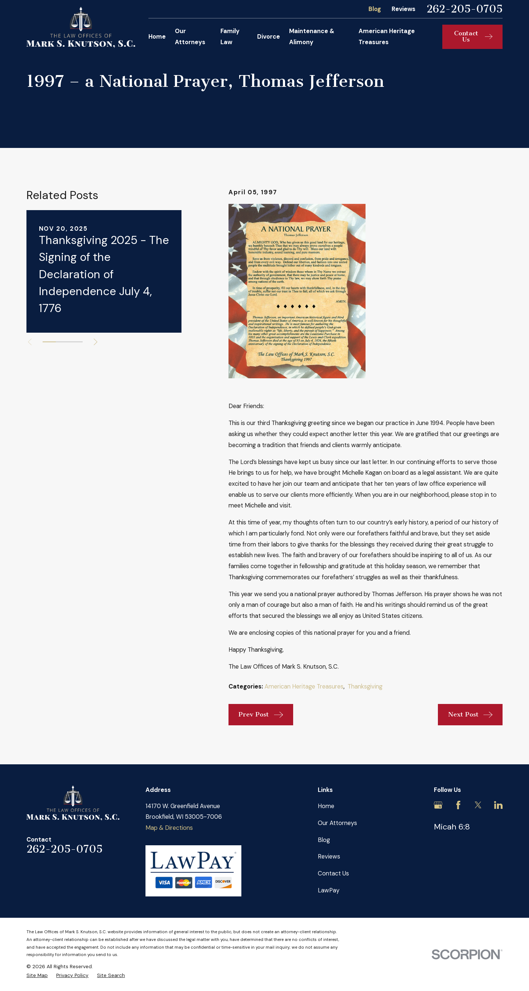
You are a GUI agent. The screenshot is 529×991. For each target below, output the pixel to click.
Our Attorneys (337, 823)
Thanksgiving (365, 686)
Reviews (403, 9)
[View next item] (95, 342)
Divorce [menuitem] (268, 36)
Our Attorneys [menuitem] (190, 36)
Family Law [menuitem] (230, 36)
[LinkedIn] (498, 805)
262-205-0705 (465, 9)
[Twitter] (478, 805)
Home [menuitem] (157, 36)
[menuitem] (37, 975)
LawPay (328, 890)
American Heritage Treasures (303, 686)
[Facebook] (458, 805)
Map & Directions (169, 828)
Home (326, 806)
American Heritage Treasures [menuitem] (387, 36)
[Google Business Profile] (438, 805)
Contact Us (333, 873)
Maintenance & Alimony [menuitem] (311, 36)
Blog (374, 9)
